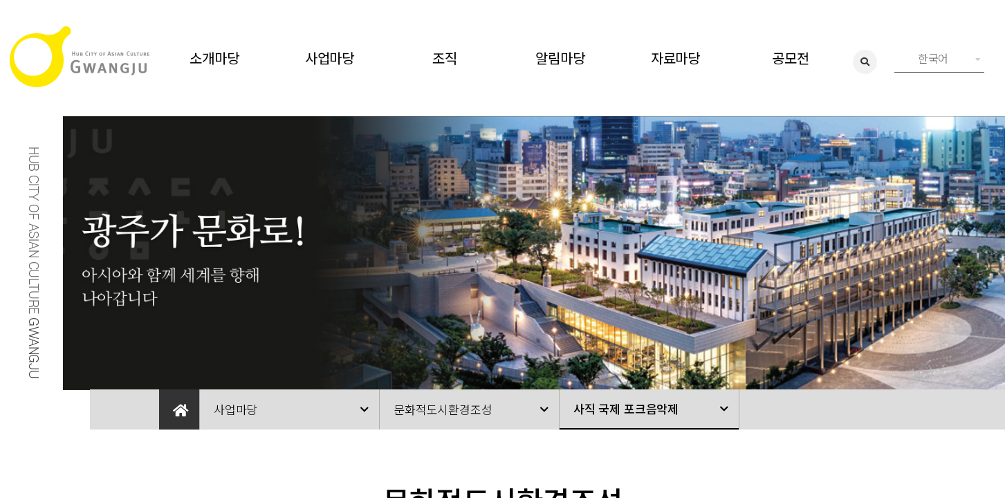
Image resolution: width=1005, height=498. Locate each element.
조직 (444, 58)
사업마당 (329, 58)
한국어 (949, 58)
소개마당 (214, 58)
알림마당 (559, 58)
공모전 (790, 58)
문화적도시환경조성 (443, 409)
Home (179, 409)
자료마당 (675, 58)
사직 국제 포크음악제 (626, 408)
